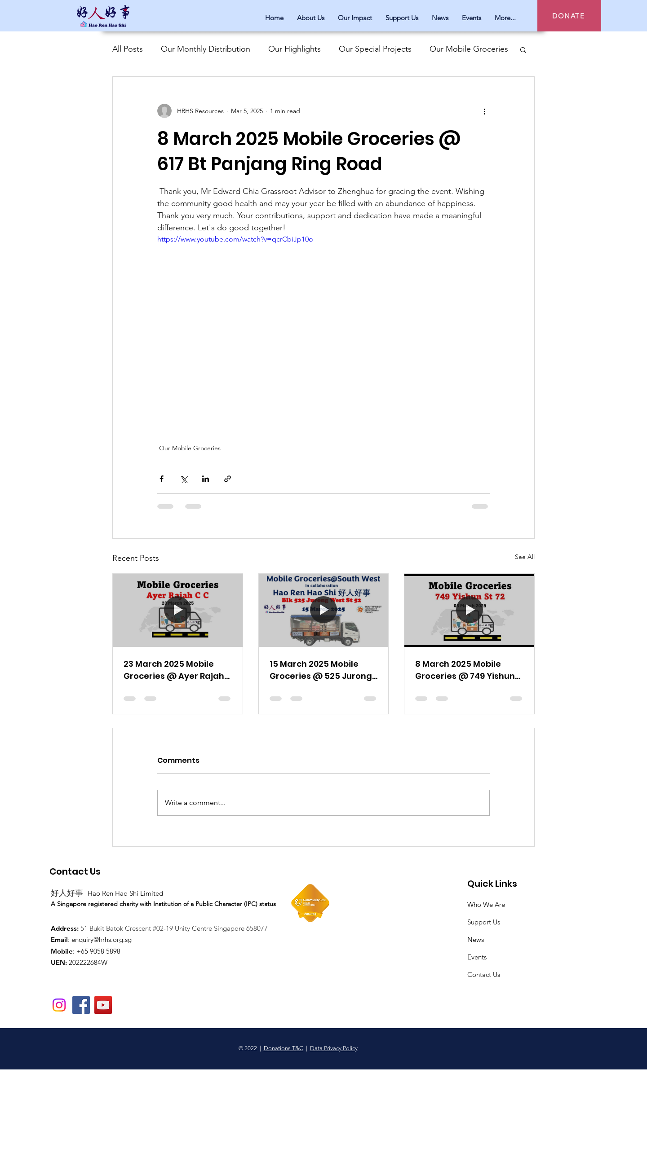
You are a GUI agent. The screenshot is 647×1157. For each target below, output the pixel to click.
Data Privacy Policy (334, 1048)
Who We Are (486, 904)
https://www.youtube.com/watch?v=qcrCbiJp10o (235, 239)
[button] (523, 49)
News (475, 939)
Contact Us (483, 974)
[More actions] (484, 111)
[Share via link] (227, 479)
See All (525, 557)
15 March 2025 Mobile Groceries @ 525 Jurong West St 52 (321, 670)
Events (477, 957)
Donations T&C (283, 1048)
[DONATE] (569, 15)
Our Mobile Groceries (469, 49)
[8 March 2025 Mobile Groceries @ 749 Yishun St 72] (469, 610)
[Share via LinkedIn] (205, 479)
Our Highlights (294, 49)
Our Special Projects (375, 49)
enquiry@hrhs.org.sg (101, 939)
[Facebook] (81, 1005)
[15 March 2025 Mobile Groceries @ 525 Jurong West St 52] (324, 610)
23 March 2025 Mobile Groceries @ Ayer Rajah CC (174, 670)
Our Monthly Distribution (205, 49)
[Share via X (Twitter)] (183, 479)
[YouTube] (103, 1005)
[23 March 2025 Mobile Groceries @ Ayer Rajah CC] (178, 610)
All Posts (127, 49)
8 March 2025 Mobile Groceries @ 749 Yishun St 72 (465, 670)
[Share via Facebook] (161, 479)
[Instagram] (59, 1005)
